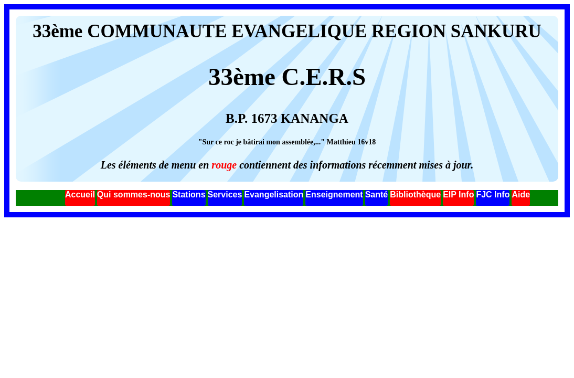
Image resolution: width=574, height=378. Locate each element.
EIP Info (458, 194)
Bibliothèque (415, 194)
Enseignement (334, 194)
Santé (376, 194)
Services (225, 194)
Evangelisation (273, 194)
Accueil (80, 194)
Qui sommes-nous (134, 194)
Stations (188, 194)
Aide (521, 194)
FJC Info (492, 194)
